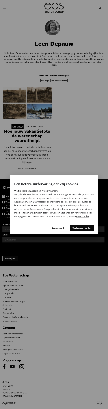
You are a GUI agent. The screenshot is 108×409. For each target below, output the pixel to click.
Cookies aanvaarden (81, 227)
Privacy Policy (82, 216)
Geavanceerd (58, 227)
